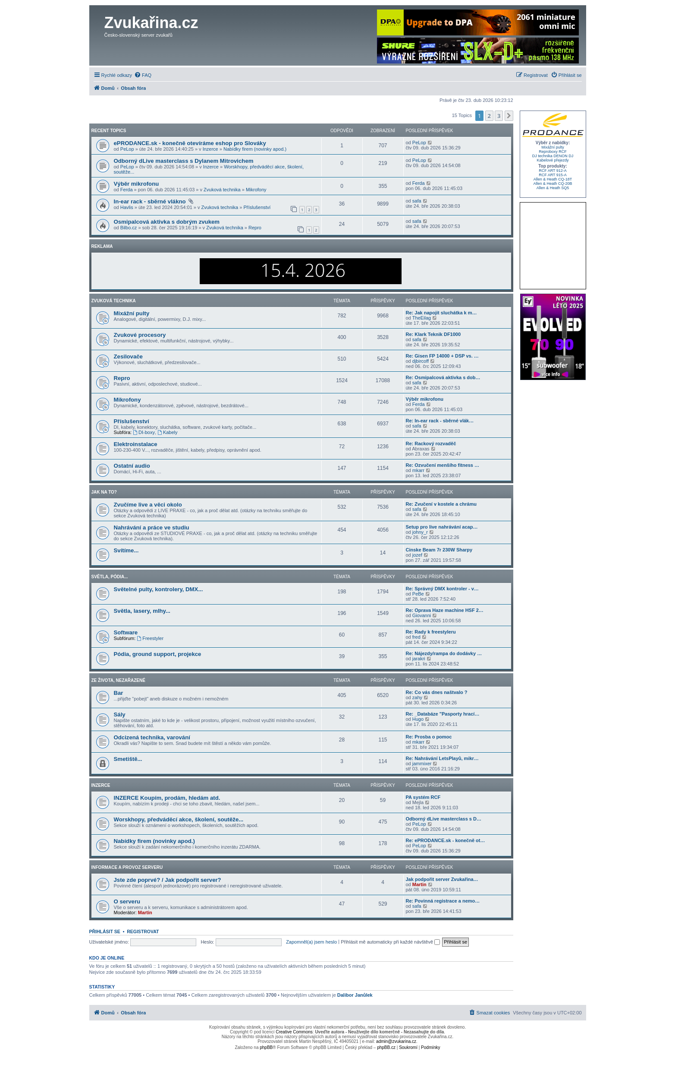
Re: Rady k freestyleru (431, 631)
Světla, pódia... (109, 576)
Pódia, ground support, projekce (157, 654)
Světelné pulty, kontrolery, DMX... (158, 589)
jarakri (418, 658)
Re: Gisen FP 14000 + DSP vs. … (442, 355)
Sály (120, 714)
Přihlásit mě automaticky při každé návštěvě (390, 941)
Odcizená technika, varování (152, 737)
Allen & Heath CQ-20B (552, 183)
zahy (417, 697)
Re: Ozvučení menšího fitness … (443, 465)
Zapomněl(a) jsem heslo (311, 941)
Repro (254, 227)
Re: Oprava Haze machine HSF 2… (444, 610)
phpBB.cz (386, 1047)
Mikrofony (256, 189)
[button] (509, 116)
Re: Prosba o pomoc (429, 736)
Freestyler (150, 638)
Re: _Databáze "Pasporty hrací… (443, 713)
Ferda (126, 189)
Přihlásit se (104, 931)
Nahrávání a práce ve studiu (151, 527)
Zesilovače (128, 356)
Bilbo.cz (128, 227)
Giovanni (421, 615)
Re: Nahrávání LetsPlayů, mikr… (442, 758)
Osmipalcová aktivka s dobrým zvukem (167, 222)
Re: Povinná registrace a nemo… (443, 900)
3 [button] (498, 116)
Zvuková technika (222, 189)
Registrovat (143, 931)
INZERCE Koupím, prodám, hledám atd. (167, 798)
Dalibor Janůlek (355, 995)
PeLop (127, 149)
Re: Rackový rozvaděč (431, 443)
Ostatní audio (132, 466)
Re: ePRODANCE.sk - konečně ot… (445, 840)
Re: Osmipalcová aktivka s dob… (443, 377)
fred (416, 637)
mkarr (418, 470)
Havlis (126, 207)
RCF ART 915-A (553, 175)
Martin (419, 884)
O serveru (127, 901)
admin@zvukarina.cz (396, 1041)
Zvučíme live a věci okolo (148, 504)
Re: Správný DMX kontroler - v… (442, 588)
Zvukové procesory (140, 335)
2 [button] (489, 116)
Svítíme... (126, 550)
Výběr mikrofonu (136, 184)
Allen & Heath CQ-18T (553, 179)
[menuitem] (142, 75)
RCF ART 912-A (553, 170)
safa (416, 200)
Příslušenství (256, 207)
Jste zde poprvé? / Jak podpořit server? (167, 880)
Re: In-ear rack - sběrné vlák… (440, 420)
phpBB (266, 1047)
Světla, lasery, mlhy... (142, 611)
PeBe (418, 593)
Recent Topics (108, 130)
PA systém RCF (423, 797)
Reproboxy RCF (553, 151)
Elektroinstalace (135, 444)
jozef (417, 555)
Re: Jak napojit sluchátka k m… (441, 312)
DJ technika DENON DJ (553, 156)
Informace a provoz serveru (127, 867)
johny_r (420, 532)
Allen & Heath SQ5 (553, 188)
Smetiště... (128, 759)
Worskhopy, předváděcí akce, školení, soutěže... (179, 819)
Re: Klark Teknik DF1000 (433, 334)
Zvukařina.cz (151, 23)
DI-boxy (144, 432)
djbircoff (420, 361)
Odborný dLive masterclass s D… (443, 818)
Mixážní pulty (132, 313)
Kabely (167, 432)
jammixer (422, 763)
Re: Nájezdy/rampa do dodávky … (444, 653)
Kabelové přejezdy (552, 160)
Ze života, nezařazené (118, 680)
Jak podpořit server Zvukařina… (442, 879)
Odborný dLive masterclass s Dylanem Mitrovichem (184, 161)
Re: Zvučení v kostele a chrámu (441, 504)
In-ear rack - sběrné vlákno (151, 201)
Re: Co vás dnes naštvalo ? (437, 692)
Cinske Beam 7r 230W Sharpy (439, 549)
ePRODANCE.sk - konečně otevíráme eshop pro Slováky (190, 143)
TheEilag (421, 317)
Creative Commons (294, 1032)
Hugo (418, 719)
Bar (118, 693)
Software (126, 632)
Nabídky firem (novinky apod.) (254, 149)
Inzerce (210, 149)
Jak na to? (104, 492)
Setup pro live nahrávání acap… (442, 526)
